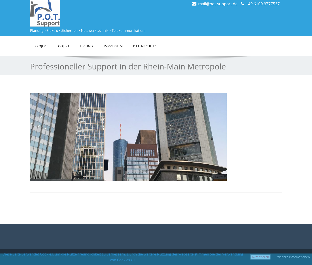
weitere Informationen (294, 257)
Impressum (113, 46)
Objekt (63, 46)
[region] (128, 137)
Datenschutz (144, 46)
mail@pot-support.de (218, 3)
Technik (86, 46)
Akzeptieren (260, 257)
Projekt (41, 46)
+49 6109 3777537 (263, 3)
